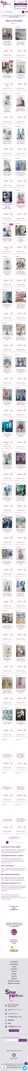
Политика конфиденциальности (14, 1067)
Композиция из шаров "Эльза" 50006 (7, 435)
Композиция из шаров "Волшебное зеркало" (21, 467)
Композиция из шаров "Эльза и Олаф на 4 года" (21, 403)
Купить (11, 50)
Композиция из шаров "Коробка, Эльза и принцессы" (21, 273)
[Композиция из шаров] (7, 34)
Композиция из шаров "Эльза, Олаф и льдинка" (21, 174)
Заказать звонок (20, 4)
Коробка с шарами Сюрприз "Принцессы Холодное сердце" (7, 206)
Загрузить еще (14, 837)
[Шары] (7, 715)
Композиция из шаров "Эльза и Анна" (7, 659)
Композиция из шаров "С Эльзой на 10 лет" (7, 338)
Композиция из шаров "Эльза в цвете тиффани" (21, 142)
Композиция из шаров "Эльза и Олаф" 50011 (7, 174)
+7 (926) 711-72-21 (14, 1026)
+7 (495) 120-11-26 (22, 2)
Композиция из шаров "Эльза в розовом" (7, 403)
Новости (14, 976)
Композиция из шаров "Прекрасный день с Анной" (21, 820)
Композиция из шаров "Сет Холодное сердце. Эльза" (20, 76)
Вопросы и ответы (14, 981)
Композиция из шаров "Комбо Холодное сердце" (20, 499)
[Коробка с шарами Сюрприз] (7, 197)
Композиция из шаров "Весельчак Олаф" (20, 723)
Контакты (14, 978)
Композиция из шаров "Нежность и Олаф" (7, 788)
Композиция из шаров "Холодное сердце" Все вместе (21, 109)
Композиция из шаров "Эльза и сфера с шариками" (7, 691)
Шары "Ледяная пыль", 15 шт (7, 723)
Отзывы (14, 973)
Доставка (14, 969)
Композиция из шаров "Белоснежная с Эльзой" (21, 239)
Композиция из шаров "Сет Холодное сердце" (20, 594)
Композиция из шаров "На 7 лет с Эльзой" (7, 306)
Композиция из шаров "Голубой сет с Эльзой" (7, 499)
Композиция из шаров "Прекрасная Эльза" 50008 (7, 76)
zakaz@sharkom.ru (13, 1013)
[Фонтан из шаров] (20, 427)
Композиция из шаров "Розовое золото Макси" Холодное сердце (20, 305)
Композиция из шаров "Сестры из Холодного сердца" (21, 338)
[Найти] (13, 12)
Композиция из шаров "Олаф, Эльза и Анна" (21, 563)
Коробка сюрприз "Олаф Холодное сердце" (20, 206)
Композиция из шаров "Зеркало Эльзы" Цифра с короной (21, 755)
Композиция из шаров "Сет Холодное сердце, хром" (7, 370)
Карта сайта (14, 1058)
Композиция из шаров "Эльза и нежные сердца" (20, 659)
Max (9, 1023)
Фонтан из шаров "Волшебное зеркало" (20, 435)
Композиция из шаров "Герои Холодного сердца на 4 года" (7, 43)
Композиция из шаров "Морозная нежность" (20, 531)
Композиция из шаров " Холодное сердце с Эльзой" (7, 239)
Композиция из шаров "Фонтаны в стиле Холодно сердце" (20, 627)
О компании (14, 961)
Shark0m (11, 1020)
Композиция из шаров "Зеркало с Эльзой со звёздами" (7, 272)
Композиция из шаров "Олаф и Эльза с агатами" (20, 43)
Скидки (14, 966)
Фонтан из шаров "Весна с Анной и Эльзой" (20, 691)
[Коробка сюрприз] (20, 197)
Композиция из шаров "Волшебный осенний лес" (7, 756)
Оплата (14, 971)
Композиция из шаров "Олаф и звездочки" (21, 788)
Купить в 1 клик (7, 55)
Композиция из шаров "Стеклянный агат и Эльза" (7, 627)
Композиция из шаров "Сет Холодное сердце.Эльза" (7, 109)
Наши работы (14, 964)
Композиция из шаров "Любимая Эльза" (7, 531)
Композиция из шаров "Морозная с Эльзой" (7, 563)
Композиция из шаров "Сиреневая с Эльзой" (20, 371)
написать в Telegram (20, 8)
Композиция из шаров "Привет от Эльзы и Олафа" (7, 594)
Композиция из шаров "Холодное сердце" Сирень (7, 142)
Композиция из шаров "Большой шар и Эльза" (7, 467)
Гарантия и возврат (14, 983)
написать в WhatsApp (20, 6)
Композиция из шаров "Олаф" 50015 (7, 820)
